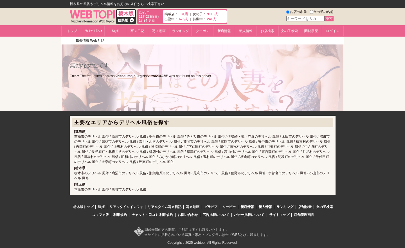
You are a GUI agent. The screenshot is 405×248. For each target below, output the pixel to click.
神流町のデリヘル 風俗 (168, 147)
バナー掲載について (249, 215)
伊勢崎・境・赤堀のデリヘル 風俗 (253, 136)
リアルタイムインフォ (126, 207)
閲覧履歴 (311, 31)
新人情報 (246, 31)
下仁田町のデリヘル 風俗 (207, 147)
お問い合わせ (188, 215)
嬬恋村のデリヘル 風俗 (166, 152)
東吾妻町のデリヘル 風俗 (281, 152)
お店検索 (267, 31)
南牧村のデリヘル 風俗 (247, 147)
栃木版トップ (83, 207)
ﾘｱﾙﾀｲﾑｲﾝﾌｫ (93, 31)
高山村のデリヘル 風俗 (241, 152)
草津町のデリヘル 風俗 (204, 152)
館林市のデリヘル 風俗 (119, 142)
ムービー (229, 207)
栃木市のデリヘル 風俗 (91, 173)
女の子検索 (289, 31)
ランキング (180, 31)
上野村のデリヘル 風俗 (131, 147)
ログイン (332, 31)
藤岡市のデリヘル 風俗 (200, 142)
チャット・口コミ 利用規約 (152, 215)
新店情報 (224, 31)
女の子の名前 (323, 12)
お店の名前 (298, 12)
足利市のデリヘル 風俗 (211, 173)
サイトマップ (279, 215)
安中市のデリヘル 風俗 (275, 142)
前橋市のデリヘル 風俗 (91, 136)
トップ (72, 31)
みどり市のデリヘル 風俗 (206, 136)
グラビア (211, 207)
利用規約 (120, 215)
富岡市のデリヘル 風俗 (238, 142)
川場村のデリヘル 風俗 (101, 157)
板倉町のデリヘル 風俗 (257, 157)
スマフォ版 (100, 215)
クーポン (202, 31)
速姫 (115, 31)
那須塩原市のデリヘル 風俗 (169, 173)
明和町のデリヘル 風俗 (295, 157)
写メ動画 (159, 31)
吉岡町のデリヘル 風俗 (93, 147)
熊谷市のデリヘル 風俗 (129, 189)
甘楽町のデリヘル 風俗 (284, 147)
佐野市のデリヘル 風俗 (248, 173)
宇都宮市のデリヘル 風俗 (287, 173)
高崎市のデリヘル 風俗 (129, 136)
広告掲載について (216, 215)
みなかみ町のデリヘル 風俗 (179, 157)
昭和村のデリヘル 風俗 (138, 157)
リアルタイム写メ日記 (164, 207)
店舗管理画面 (304, 215)
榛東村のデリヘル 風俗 (313, 142)
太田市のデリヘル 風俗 (299, 136)
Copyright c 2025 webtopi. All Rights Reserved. (202, 243)
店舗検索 (305, 207)
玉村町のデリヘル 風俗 (220, 157)
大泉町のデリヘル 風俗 (119, 162)
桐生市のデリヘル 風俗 (166, 136)
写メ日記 (137, 31)
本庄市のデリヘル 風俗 (91, 189)
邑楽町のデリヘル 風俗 (156, 162)
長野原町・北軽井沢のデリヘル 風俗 (118, 152)
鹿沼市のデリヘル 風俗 (129, 173)
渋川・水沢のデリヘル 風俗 (159, 142)
